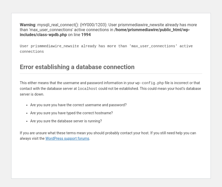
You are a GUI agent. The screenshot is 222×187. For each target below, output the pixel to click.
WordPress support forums (67, 138)
